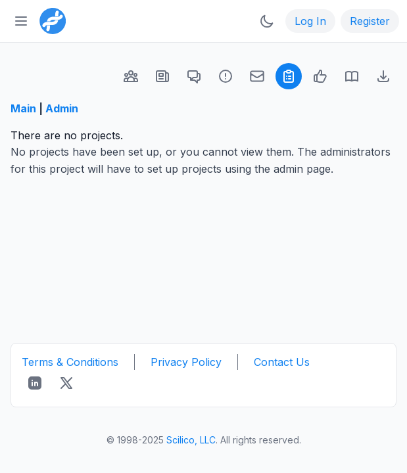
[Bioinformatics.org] (50, 19)
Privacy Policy (186, 362)
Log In (310, 21)
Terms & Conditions (70, 362)
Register (370, 21)
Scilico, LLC (191, 439)
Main (23, 108)
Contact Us (282, 362)
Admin (61, 108)
